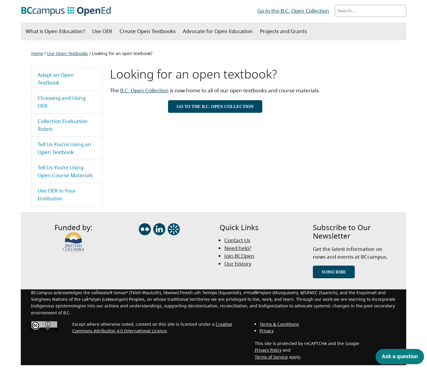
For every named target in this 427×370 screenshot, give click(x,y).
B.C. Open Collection (144, 90)
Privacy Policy (268, 350)
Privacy (267, 331)
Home (37, 53)
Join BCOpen (239, 255)
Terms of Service (271, 357)
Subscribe (334, 272)
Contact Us (237, 240)
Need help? (237, 248)
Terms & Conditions (279, 324)
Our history (237, 263)
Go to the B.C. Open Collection (293, 10)
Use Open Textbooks (67, 53)
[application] (400, 358)
